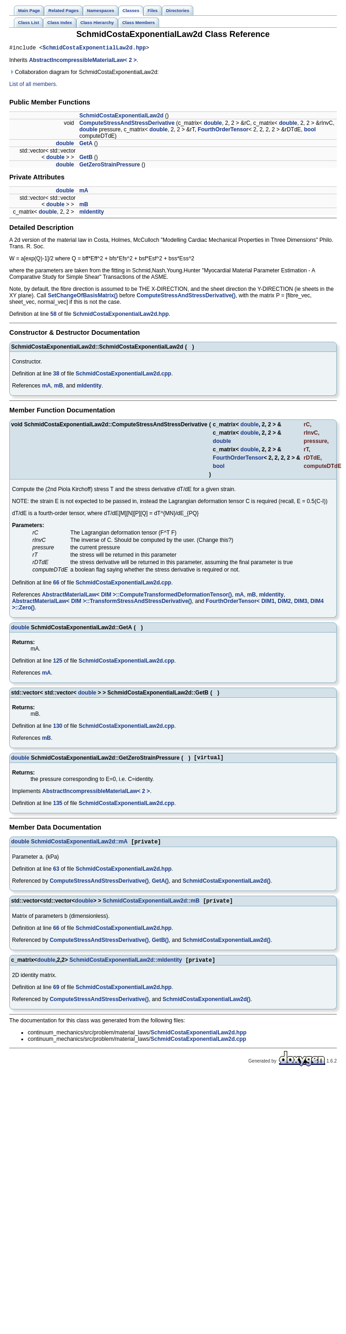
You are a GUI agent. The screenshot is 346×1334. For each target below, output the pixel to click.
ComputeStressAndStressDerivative (126, 124)
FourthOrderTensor (223, 131)
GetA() (160, 884)
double (213, 124)
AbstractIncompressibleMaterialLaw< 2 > (83, 61)
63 (56, 872)
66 (56, 584)
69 (56, 993)
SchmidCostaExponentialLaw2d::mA (79, 845)
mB (83, 206)
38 (56, 375)
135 (57, 806)
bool (309, 131)
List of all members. (33, 85)
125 (57, 662)
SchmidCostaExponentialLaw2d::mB (151, 905)
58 (53, 315)
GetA (86, 144)
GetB (86, 158)
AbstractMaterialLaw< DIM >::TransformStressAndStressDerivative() (102, 602)
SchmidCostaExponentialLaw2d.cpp (123, 375)
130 (57, 727)
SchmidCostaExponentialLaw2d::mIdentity (125, 965)
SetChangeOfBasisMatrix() (82, 297)
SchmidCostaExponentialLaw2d (121, 117)
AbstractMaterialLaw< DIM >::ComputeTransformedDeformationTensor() (137, 596)
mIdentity (91, 213)
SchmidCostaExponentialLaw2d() (227, 884)
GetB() (160, 944)
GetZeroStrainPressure (109, 166)
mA (83, 192)
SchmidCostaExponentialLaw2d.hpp (94, 49)
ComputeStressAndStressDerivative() (185, 297)
